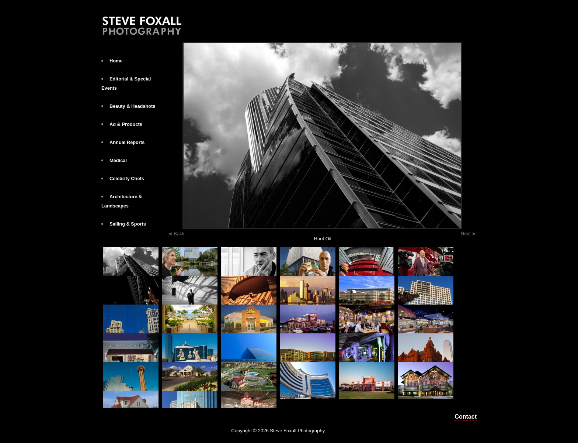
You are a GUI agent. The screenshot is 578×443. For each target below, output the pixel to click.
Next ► (469, 233)
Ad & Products (125, 124)
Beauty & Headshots (132, 106)
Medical (118, 160)
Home (116, 60)
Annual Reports (126, 142)
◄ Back (176, 233)
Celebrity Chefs (126, 178)
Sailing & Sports (127, 224)
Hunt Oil (322, 238)
